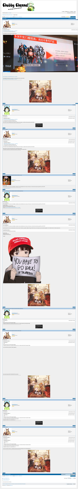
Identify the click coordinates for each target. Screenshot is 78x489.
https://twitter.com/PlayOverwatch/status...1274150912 (10, 119)
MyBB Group (11, 485)
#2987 (74, 308)
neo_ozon (13, 179)
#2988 (74, 330)
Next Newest (8, 474)
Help (74, 11)
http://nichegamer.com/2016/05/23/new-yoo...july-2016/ (10, 76)
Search (62, 11)
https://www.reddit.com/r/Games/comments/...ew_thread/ (13, 207)
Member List (67, 11)
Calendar (71, 11)
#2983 (74, 129)
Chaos (13, 23)
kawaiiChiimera (14, 109)
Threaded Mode (70, 18)
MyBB (5, 485)
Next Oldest (4, 474)
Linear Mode (74, 18)
